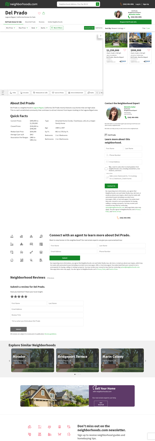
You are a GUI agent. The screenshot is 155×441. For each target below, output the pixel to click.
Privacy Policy (101, 269)
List (148, 28)
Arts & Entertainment (75, 93)
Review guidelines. (51, 334)
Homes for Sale (89, 28)
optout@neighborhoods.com (115, 207)
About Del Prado (30, 22)
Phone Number (115, 155)
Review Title (16, 315)
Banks (91, 93)
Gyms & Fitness (58, 93)
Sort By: (108, 28)
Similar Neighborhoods (55, 22)
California (20, 17)
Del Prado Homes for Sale (13, 22)
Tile (143, 28)
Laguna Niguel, (10, 17)
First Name (110, 148)
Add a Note (109, 173)
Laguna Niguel (38, 108)
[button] (100, 35)
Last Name (129, 148)
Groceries (24, 93)
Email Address (114, 162)
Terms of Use (116, 211)
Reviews (41, 22)
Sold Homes (98, 28)
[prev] (107, 40)
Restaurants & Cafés (40, 93)
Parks (13, 93)
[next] (125, 40)
